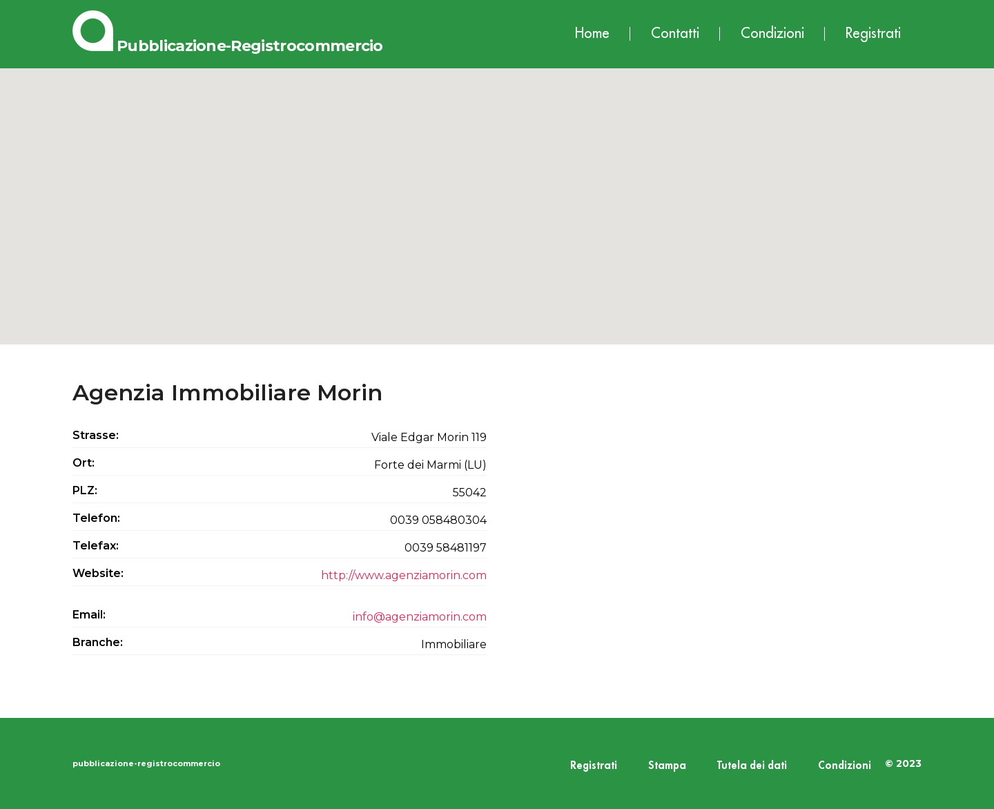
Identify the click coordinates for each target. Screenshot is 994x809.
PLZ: (84, 490)
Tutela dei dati (752, 766)
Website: (98, 573)
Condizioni (772, 33)
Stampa (667, 766)
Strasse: (95, 435)
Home (592, 33)
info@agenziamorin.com (420, 616)
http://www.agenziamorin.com (404, 575)
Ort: (83, 462)
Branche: (97, 642)
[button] (497, 193)
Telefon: (96, 518)
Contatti (675, 33)
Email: (89, 614)
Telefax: (95, 545)
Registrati (873, 33)
